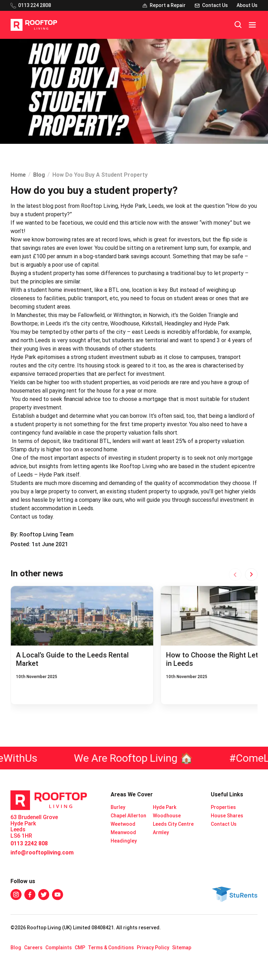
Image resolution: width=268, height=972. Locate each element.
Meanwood (123, 832)
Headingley (124, 841)
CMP (80, 947)
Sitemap (181, 947)
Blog (39, 174)
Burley (118, 807)
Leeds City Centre (173, 824)
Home (18, 174)
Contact (20, 516)
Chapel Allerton (128, 815)
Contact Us (224, 824)
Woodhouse (167, 815)
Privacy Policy (153, 947)
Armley (161, 832)
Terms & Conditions (111, 947)
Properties (223, 807)
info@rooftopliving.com (42, 852)
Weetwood (123, 824)
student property (36, 424)
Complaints (58, 947)
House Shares (227, 815)
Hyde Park (164, 807)
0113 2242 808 (29, 843)
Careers (33, 947)
